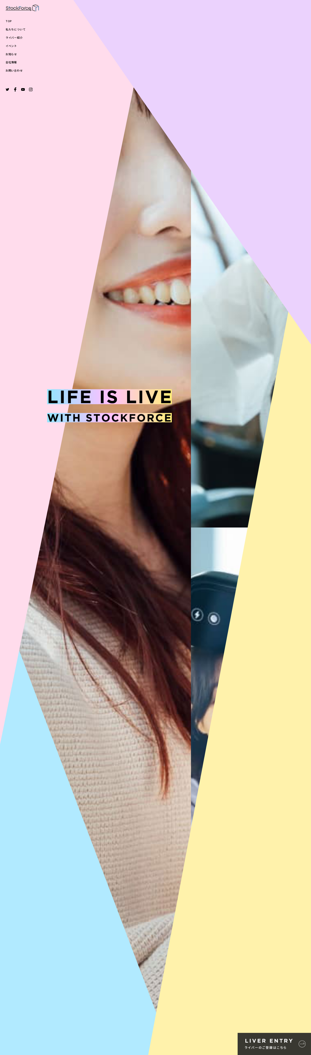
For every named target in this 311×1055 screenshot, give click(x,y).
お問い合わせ (14, 70)
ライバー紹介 (14, 37)
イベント (11, 46)
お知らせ (11, 54)
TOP (9, 21)
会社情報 (11, 62)
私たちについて (16, 29)
